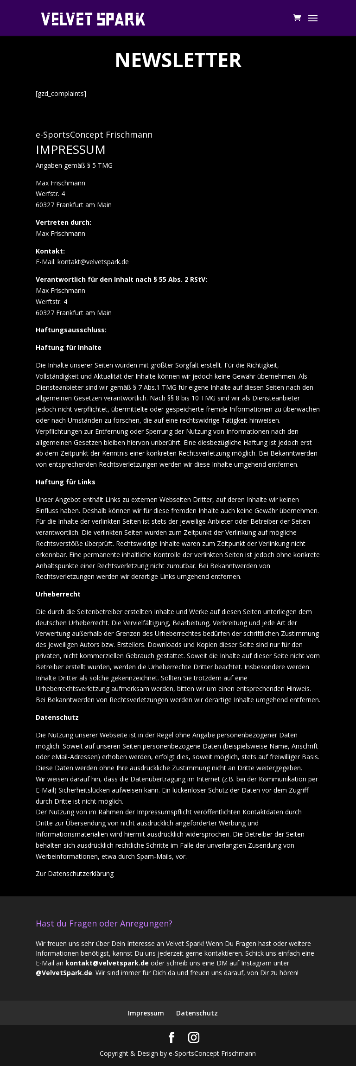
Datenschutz (197, 1013)
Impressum (146, 1013)
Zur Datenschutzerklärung (75, 873)
